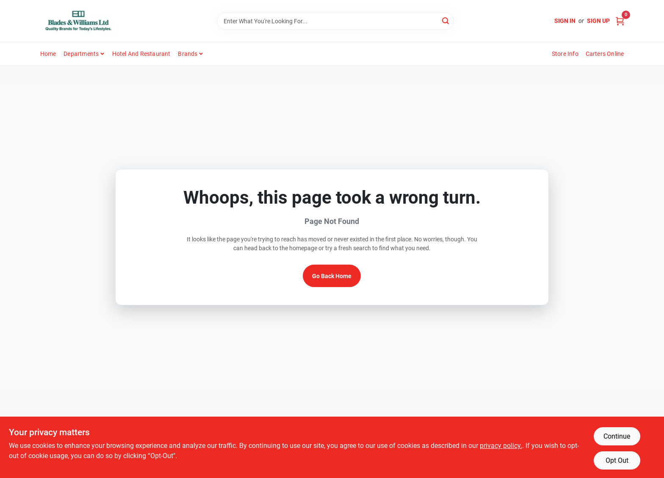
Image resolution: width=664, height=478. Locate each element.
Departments (81, 53)
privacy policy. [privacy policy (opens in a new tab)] (501, 446)
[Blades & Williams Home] (78, 21)
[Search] (446, 21)
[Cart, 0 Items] (620, 21)
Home (48, 53)
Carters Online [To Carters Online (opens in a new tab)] (605, 53)
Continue (616, 436)
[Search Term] (335, 21)
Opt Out (617, 460)
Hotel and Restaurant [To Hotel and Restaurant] (141, 53)
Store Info (565, 53)
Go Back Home (331, 276)
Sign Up (598, 20)
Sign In (564, 20)
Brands (187, 53)
